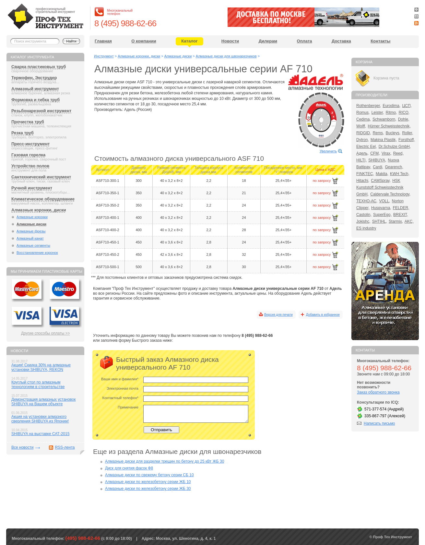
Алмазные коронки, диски (38, 209)
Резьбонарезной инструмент (41, 110)
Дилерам (268, 41)
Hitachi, (362, 180)
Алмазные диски (31, 224)
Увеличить (328, 151)
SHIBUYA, (377, 160)
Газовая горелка (28, 154)
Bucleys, (393, 133)
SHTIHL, (379, 221)
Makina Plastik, (384, 139)
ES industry (366, 228)
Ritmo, (391, 112)
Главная (103, 41)
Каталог (189, 41)
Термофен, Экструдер (34, 77)
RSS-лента (65, 447)
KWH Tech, (399, 174)
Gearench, (394, 167)
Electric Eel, (366, 146)
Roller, (407, 133)
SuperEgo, (382, 214)
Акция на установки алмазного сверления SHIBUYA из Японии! (40, 418)
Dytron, (362, 139)
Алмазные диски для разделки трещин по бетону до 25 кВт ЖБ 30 (164, 461)
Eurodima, (391, 105)
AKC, (409, 221)
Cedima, (363, 119)
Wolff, (361, 126)
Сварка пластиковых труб (38, 66)
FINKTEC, (365, 174)
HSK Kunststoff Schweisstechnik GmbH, (379, 187)
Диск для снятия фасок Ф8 (129, 468)
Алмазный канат (30, 238)
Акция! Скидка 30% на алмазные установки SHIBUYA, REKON (41, 367)
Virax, (386, 153)
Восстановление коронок (37, 253)
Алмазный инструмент (35, 88)
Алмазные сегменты (33, 245)
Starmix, (396, 221)
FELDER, (401, 208)
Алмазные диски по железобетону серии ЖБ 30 (148, 488)
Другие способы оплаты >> (45, 333)
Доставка (341, 41)
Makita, (382, 174)
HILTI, (361, 160)
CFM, (375, 153)
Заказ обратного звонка (378, 392)
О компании (143, 41)
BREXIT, (400, 214)
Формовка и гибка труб (35, 99)
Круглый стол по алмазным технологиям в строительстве (38, 384)
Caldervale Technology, (390, 194)
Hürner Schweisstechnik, (389, 126)
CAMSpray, (380, 180)
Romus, (363, 112)
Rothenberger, (368, 105)
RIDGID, (363, 133)
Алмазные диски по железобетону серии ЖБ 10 (148, 482)
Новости (230, 41)
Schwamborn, (384, 119)
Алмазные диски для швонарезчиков (226, 56)
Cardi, (378, 167)
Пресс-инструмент (30, 143)
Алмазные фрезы (31, 231)
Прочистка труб (27, 121)
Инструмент (104, 56)
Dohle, (403, 119)
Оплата (304, 41)
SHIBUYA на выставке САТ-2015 (40, 434)
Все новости (22, 447)
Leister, (378, 112)
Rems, (378, 133)
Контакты (380, 41)
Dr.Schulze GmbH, (395, 146)
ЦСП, (407, 105)
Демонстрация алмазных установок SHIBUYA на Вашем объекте (43, 401)
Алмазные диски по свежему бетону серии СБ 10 (149, 475)
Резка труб (22, 132)
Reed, (398, 153)
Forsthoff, (406, 139)
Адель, (362, 153)
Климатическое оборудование (43, 198)
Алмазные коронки (32, 217)
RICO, (404, 112)
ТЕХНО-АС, (366, 201)
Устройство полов (30, 165)
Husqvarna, (381, 208)
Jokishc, (363, 221)
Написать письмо (379, 423)
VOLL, (384, 201)
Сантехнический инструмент (41, 176)
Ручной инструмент (31, 187)
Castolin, (364, 214)
